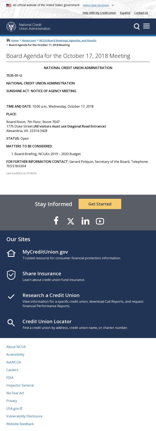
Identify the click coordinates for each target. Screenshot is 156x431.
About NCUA (16, 347)
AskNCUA (13, 362)
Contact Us (141, 13)
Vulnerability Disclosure (24, 416)
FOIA (9, 377)
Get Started (100, 204)
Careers (12, 370)
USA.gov (12, 408)
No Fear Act (15, 393)
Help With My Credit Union (98, 12)
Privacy (11, 401)
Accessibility (15, 354)
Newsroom (29, 40)
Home (15, 40)
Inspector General (20, 385)
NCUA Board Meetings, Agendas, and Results (67, 40)
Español (125, 13)
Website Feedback (20, 424)
